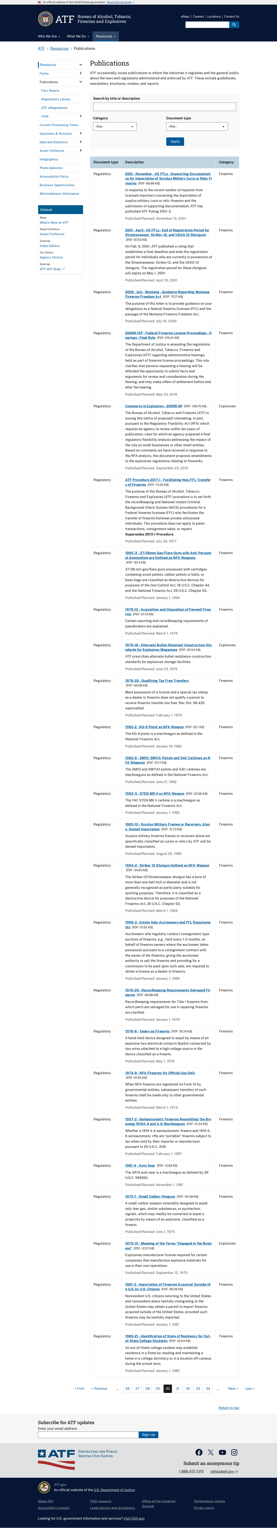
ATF (41, 48)
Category (100, 118)
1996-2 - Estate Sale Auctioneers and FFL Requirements (168, 924)
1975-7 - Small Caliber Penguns (150, 1197)
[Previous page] (98, 1389)
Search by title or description (116, 99)
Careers (198, 16)
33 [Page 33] (198, 1389)
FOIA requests (101, 1501)
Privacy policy (204, 1508)
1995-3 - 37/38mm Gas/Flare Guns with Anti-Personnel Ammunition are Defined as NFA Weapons (168, 555)
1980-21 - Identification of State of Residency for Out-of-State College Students (168, 1338)
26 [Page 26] (127, 1389)
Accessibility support (54, 1508)
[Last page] (250, 1389)
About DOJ (45, 1501)
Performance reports (209, 1501)
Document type (178, 118)
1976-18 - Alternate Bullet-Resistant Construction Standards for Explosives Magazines (168, 647)
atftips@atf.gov (223, 1472)
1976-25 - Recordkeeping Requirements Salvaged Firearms (167, 992)
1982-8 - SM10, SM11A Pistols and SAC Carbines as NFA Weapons (167, 760)
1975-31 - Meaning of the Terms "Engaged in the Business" (168, 1246)
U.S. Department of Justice (114, 1490)
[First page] (78, 1389)
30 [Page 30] (168, 1389)
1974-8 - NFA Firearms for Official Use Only (160, 1073)
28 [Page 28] (148, 1389)
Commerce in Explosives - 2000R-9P (154, 406)
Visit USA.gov (134, 1518)
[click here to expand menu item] (80, 64)
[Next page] (233, 1389)
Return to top (229, 1408)
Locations (214, 16)
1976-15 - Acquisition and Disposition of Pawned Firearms (168, 612)
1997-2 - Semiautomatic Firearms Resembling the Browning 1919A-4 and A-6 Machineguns (168, 1121)
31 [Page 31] (177, 1389)
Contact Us (231, 16)
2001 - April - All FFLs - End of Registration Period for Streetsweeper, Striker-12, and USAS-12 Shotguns (167, 232)
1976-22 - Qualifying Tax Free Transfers (157, 681)
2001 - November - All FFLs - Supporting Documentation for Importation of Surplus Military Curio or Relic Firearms (168, 178)
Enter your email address (57, 1429)
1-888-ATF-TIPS (191, 1471)
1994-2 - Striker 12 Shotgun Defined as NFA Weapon (167, 865)
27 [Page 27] (137, 1389)
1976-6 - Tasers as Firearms (147, 1031)
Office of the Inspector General (159, 1503)
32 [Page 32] (188, 1389)
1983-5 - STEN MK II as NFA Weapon (155, 794)
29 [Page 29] (158, 1389)
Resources (59, 48)
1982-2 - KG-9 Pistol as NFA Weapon (154, 727)
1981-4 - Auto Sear (140, 1166)
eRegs (185, 16)
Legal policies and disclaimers (112, 1508)
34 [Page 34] (208, 1389)
